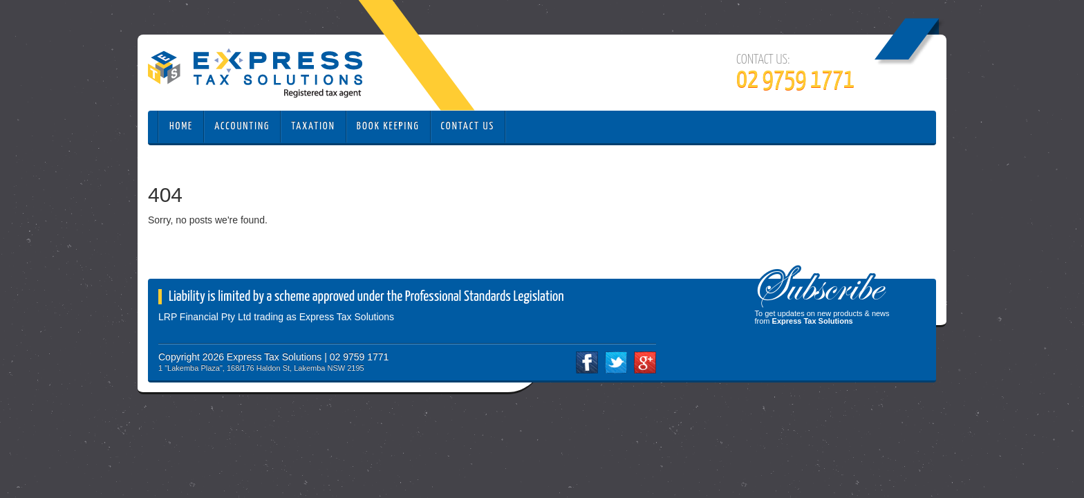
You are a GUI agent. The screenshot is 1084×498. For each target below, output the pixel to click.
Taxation (313, 126)
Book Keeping (388, 126)
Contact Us (468, 126)
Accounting (242, 126)
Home (181, 126)
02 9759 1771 (795, 80)
